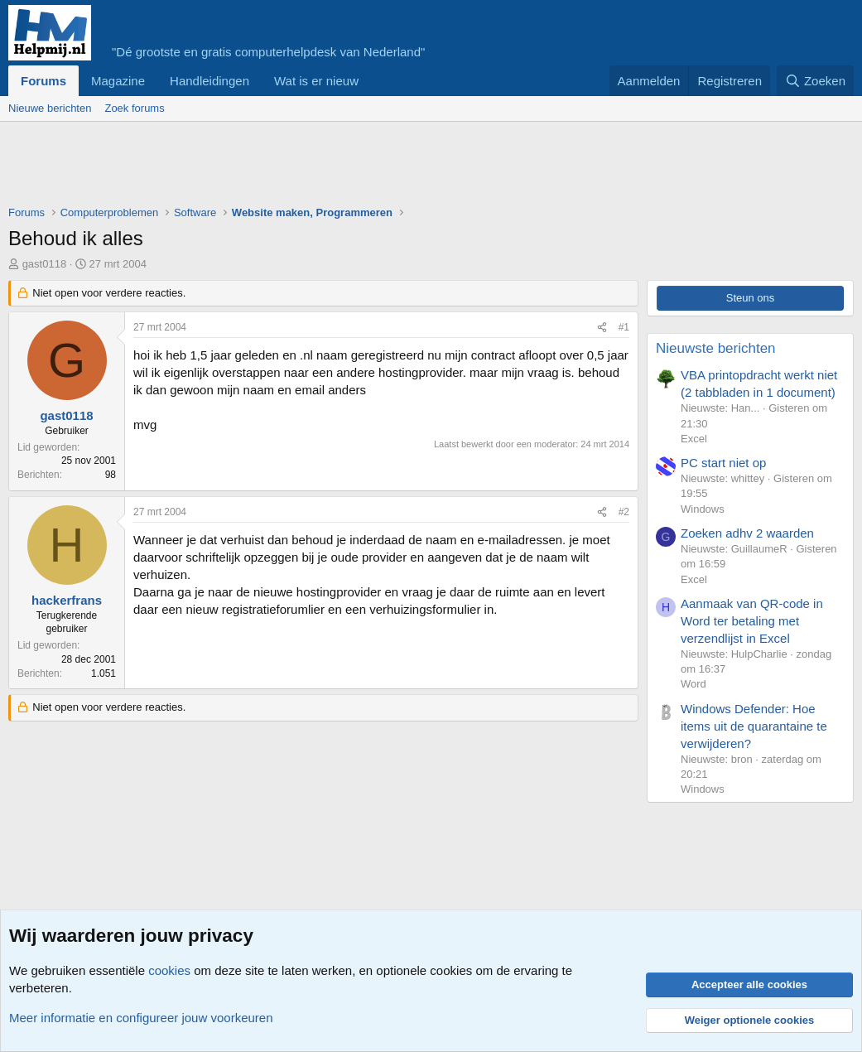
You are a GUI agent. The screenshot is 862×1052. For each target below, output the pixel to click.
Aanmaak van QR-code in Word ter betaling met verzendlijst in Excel (752, 620)
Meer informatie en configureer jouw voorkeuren (141, 1018)
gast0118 (44, 264)
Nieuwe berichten (49, 108)
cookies (169, 970)
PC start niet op (723, 463)
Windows (703, 509)
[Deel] (602, 327)
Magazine (118, 81)
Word (693, 684)
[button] (371, 80)
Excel (694, 438)
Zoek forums (134, 108)
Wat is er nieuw (316, 81)
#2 (624, 512)
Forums (43, 81)
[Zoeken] (816, 80)
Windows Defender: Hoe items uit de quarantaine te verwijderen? (754, 726)
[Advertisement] (309, 167)
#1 (624, 327)
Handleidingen (209, 81)
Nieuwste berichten (716, 348)
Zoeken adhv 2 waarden (747, 533)
